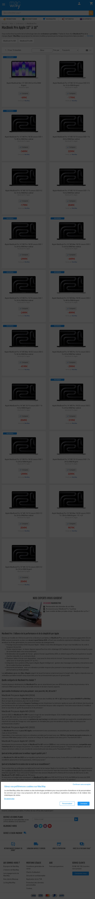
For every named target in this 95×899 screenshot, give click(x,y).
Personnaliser (67, 803)
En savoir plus (9, 799)
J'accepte (83, 803)
